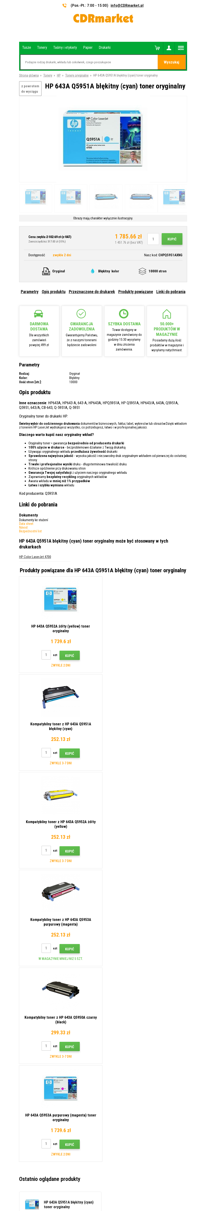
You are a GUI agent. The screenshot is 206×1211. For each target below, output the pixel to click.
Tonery (47, 75)
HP (59, 75)
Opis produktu (54, 291)
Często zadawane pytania (124, 1020)
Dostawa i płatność (120, 1006)
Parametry (29, 291)
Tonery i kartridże (134, 1205)
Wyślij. (179, 961)
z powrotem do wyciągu (30, 89)
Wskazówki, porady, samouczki (128, 999)
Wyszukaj (171, 62)
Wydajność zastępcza (121, 1061)
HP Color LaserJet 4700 (35, 557)
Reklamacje (114, 1027)
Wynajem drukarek (119, 1054)
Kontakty (113, 992)
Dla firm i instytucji (119, 1047)
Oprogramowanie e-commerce (93, 1189)
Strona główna (29, 75)
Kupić (172, 239)
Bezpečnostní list (30, 531)
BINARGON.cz (124, 1189)
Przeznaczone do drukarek (92, 291)
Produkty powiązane (135, 291)
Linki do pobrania (170, 291)
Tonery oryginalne (77, 75)
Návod (23, 527)
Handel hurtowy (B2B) (121, 1013)
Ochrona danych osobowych (126, 1040)
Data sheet (26, 524)
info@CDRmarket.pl (127, 5)
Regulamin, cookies (120, 1034)
